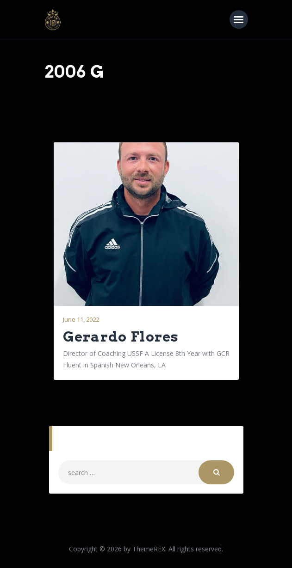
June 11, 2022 (81, 319)
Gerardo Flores (121, 336)
